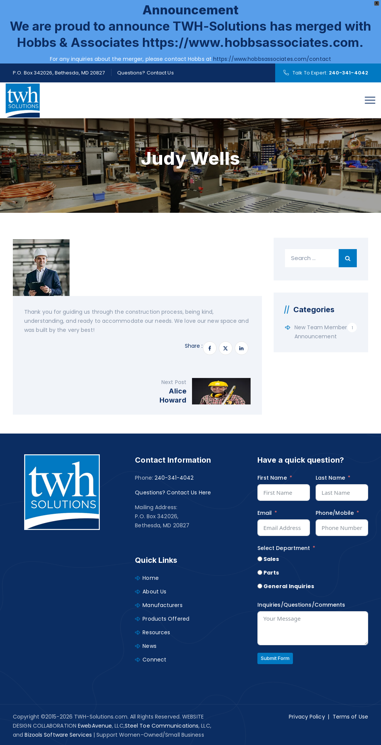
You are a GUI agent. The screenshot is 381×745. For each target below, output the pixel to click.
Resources (156, 632)
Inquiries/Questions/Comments (301, 605)
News (149, 646)
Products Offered (165, 619)
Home (150, 578)
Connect (154, 659)
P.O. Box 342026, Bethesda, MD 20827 (59, 72)
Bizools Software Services (58, 735)
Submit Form (275, 658)
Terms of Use (350, 716)
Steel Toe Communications (161, 726)
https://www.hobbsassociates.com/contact (272, 59)
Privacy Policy (307, 716)
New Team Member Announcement (320, 332)
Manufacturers (162, 605)
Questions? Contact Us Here (173, 492)
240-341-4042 (348, 72)
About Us (154, 591)
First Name (272, 478)
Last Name (330, 478)
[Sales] (259, 558)
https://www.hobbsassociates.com (250, 42)
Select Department (283, 548)
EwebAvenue (95, 726)
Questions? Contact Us (145, 72)
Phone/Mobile (335, 513)
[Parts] (259, 572)
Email (264, 513)
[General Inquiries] (259, 586)
